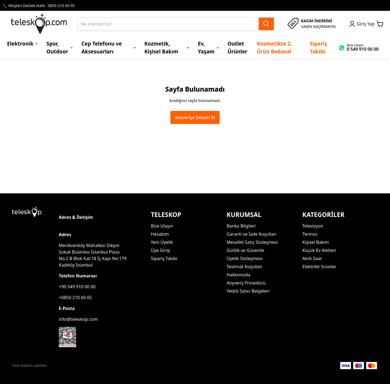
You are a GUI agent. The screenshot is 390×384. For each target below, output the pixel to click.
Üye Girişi (160, 250)
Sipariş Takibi (164, 258)
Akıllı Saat (312, 258)
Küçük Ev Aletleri (319, 250)
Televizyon (312, 226)
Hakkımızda (238, 275)
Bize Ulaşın (162, 226)
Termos (309, 234)
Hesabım (160, 234)
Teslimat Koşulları (244, 267)
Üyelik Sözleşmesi (244, 258)
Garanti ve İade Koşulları (252, 234)
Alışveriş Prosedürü (246, 283)
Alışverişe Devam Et (195, 117)
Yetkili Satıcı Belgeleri (248, 291)
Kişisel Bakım (315, 242)
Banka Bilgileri (241, 226)
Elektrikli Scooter (319, 267)
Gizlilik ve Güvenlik (245, 250)
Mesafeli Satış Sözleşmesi (252, 242)
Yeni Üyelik (162, 242)
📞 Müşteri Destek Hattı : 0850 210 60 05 (39, 5)
